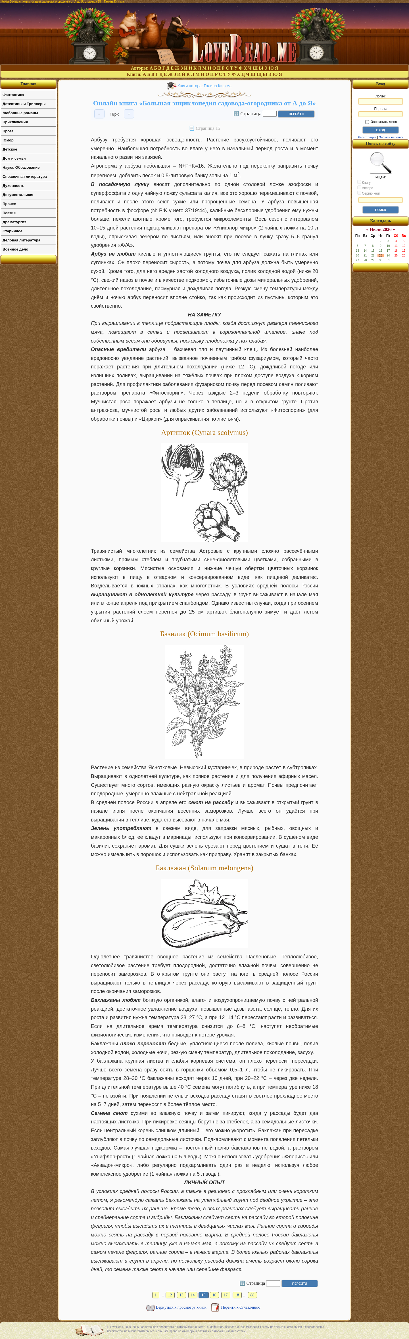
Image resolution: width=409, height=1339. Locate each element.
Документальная (18, 195)
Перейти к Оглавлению (240, 1307)
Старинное (12, 231)
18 (237, 1295)
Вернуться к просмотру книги (182, 1307)
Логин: (380, 99)
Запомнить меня (381, 122)
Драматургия (14, 222)
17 (226, 1295)
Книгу (364, 182)
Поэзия (9, 213)
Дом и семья (14, 158)
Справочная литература (25, 176)
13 (181, 1295)
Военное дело (15, 249)
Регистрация (367, 137)
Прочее (9, 204)
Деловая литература (21, 240)
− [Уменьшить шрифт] (99, 114)
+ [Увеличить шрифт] (129, 114)
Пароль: (380, 112)
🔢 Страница (247, 113)
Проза (8, 131)
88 (252, 1295)
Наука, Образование (21, 167)
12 (170, 1295)
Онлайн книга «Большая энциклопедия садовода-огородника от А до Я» (204, 103)
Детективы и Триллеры (24, 104)
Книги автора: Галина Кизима (204, 86)
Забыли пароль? (391, 137)
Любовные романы (20, 113)
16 (214, 1295)
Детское (10, 149)
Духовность (13, 185)
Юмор (8, 140)
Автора (365, 187)
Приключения (15, 122)
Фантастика (13, 95)
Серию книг (368, 193)
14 (193, 1295)
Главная (28, 84)
